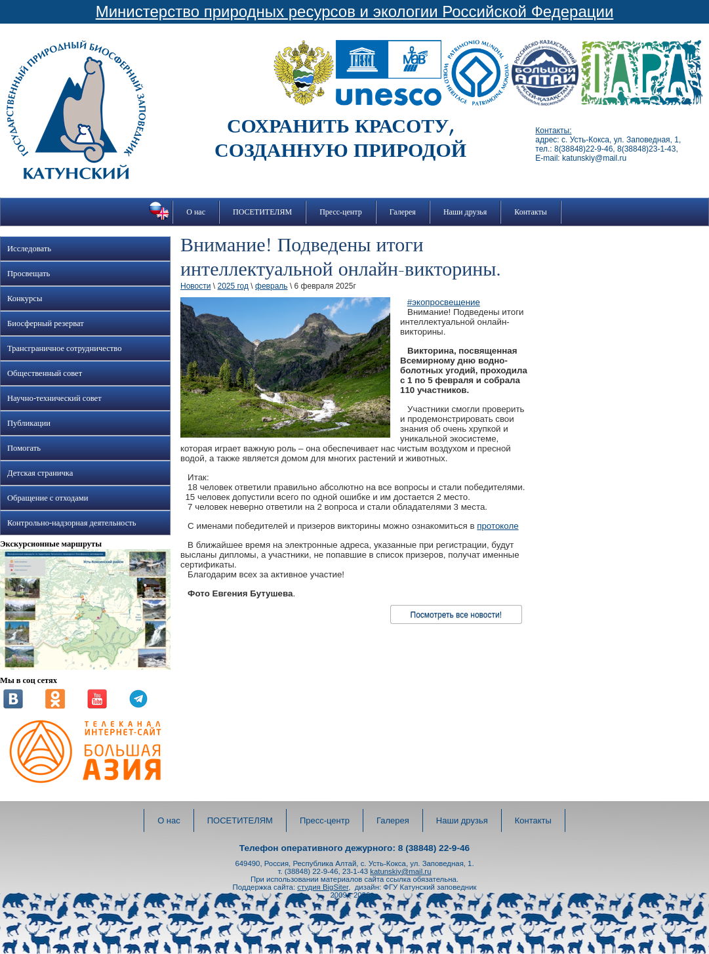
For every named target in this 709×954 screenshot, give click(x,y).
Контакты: (553, 130)
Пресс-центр (340, 212)
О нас (195, 212)
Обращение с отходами (47, 498)
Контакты (530, 212)
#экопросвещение (443, 302)
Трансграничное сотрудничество (64, 348)
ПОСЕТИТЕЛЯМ (262, 212)
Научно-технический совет (54, 398)
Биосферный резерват (45, 323)
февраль (271, 286)
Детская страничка (40, 473)
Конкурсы (24, 298)
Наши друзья (465, 212)
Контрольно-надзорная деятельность (71, 523)
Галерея (403, 212)
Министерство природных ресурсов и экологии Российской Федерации (355, 11)
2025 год (233, 286)
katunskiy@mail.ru (400, 871)
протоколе (497, 526)
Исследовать (29, 248)
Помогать (24, 448)
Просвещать (28, 273)
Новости (195, 286)
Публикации (29, 423)
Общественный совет (44, 373)
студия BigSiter (322, 887)
